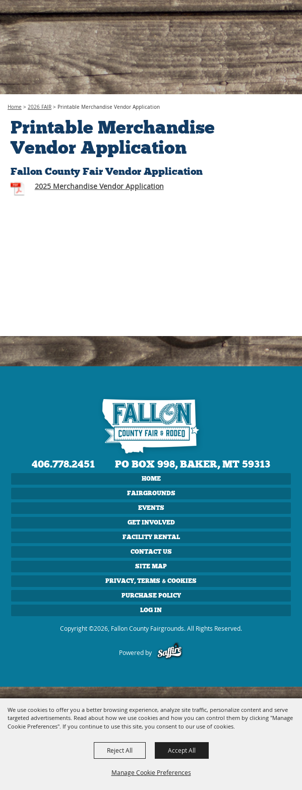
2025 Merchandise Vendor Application (99, 186)
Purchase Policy (151, 595)
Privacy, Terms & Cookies (151, 580)
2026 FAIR (39, 107)
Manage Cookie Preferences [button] (151, 772)
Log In (151, 610)
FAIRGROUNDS (151, 493)
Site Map (151, 566)
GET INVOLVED (151, 522)
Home (15, 107)
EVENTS (151, 507)
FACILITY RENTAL (151, 537)
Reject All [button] (120, 750)
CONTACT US (151, 551)
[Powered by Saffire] (169, 652)
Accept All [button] (182, 750)
